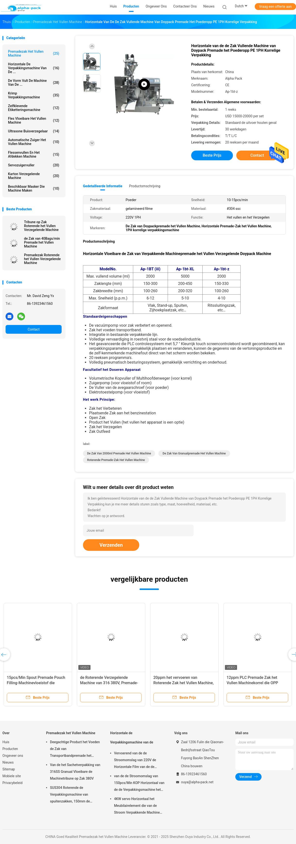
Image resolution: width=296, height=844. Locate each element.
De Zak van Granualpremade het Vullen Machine (194, 453)
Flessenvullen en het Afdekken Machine (33, 154)
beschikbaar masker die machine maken (33, 188)
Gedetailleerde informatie (102, 186)
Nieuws (8, 762)
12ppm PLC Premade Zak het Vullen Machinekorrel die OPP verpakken (252, 683)
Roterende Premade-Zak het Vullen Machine (116, 460)
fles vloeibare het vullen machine (33, 120)
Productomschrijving (144, 186)
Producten (10, 749)
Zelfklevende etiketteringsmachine (33, 108)
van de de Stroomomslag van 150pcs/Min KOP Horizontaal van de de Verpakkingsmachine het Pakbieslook (139, 783)
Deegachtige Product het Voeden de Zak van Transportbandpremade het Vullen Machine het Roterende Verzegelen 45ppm (75, 749)
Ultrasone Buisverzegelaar (33, 131)
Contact (34, 329)
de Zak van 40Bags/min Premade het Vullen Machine (42, 242)
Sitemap (8, 769)
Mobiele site (11, 776)
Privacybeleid (12, 783)
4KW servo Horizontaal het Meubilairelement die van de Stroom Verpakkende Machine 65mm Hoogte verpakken (137, 806)
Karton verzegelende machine (33, 176)
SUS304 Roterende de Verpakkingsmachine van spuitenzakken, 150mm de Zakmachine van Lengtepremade (74, 795)
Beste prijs (212, 155)
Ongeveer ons (12, 756)
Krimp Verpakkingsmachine (33, 95)
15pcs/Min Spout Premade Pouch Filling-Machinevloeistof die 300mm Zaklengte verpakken (36, 683)
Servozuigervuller (33, 165)
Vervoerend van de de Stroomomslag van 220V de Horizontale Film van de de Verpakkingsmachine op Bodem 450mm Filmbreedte (138, 760)
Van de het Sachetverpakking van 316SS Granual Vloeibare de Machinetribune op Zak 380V (75, 771)
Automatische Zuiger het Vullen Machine (33, 142)
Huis (5, 742)
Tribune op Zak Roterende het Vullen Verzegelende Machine (41, 226)
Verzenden (111, 545)
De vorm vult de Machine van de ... (33, 82)
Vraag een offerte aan (275, 7)
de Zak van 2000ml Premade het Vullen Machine (119, 453)
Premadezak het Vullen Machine (33, 53)
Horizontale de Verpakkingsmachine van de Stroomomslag (131, 740)
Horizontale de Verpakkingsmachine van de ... (33, 68)
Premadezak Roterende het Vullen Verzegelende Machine (42, 259)
